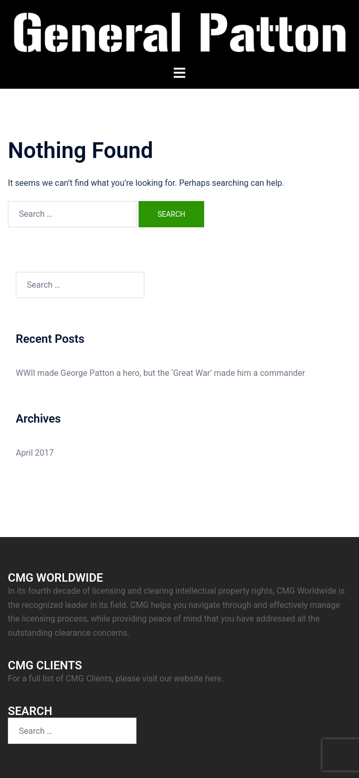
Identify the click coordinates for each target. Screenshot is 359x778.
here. (214, 679)
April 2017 (35, 453)
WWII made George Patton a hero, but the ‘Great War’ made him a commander (160, 373)
